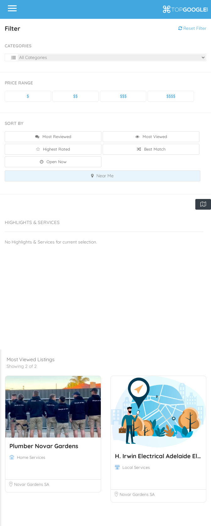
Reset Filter (192, 28)
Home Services (31, 457)
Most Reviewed (53, 136)
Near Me (102, 176)
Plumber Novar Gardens (43, 446)
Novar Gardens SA (31, 484)
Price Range (19, 83)
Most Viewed (151, 136)
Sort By (14, 123)
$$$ (123, 96)
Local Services (136, 467)
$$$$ (170, 96)
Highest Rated (53, 149)
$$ (75, 96)
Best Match (151, 149)
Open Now (53, 161)
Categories (18, 46)
